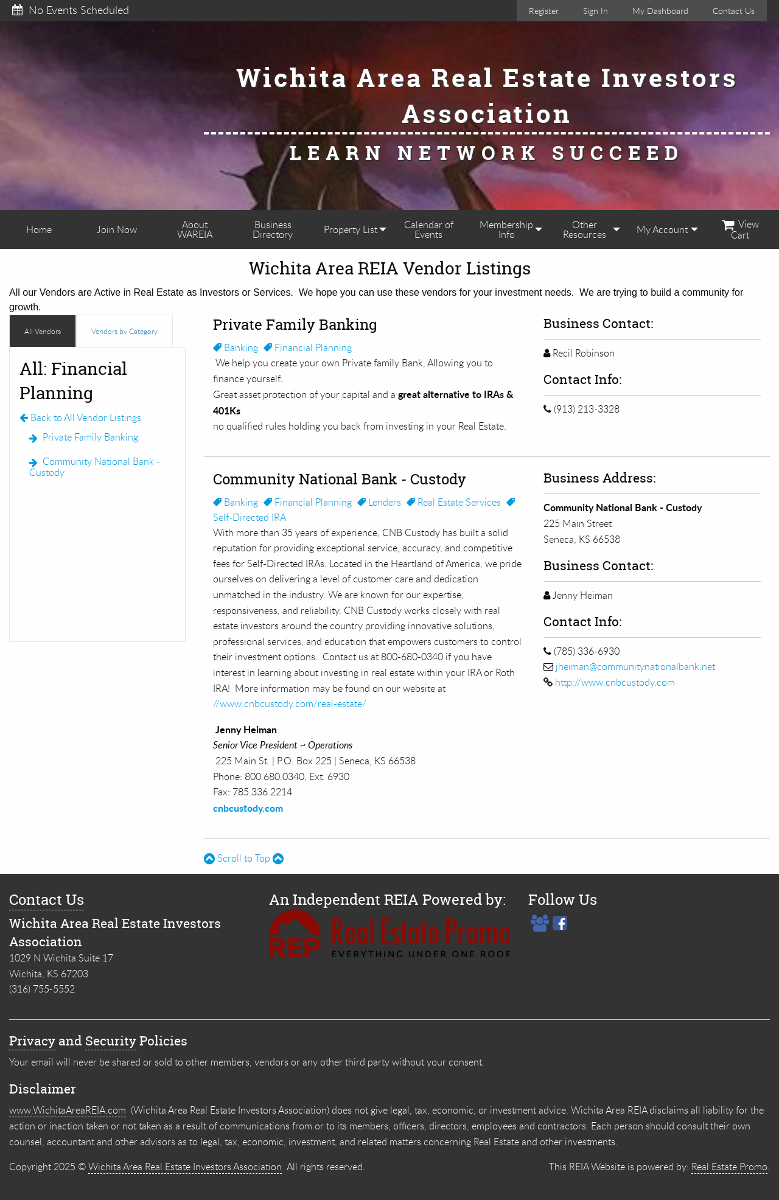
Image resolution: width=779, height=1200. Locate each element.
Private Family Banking (83, 437)
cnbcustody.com (248, 808)
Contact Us (734, 10)
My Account (662, 229)
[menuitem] (39, 229)
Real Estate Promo (729, 1166)
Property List (350, 229)
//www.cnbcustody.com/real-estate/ (289, 703)
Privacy (32, 1041)
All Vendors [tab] (42, 331)
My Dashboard (660, 10)
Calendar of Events (428, 229)
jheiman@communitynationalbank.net (635, 666)
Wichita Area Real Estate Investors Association (185, 1166)
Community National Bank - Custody (94, 467)
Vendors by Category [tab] (124, 331)
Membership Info (506, 229)
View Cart (740, 229)
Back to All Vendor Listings (80, 417)
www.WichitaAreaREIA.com (67, 1110)
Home (39, 229)
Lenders (379, 502)
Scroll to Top (244, 858)
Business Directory (273, 229)
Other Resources (584, 229)
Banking (235, 347)
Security (110, 1041)
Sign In (595, 10)
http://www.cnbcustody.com (615, 682)
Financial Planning (308, 347)
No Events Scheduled (70, 9)
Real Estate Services (454, 502)
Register (544, 10)
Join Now (117, 229)
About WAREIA (194, 229)
